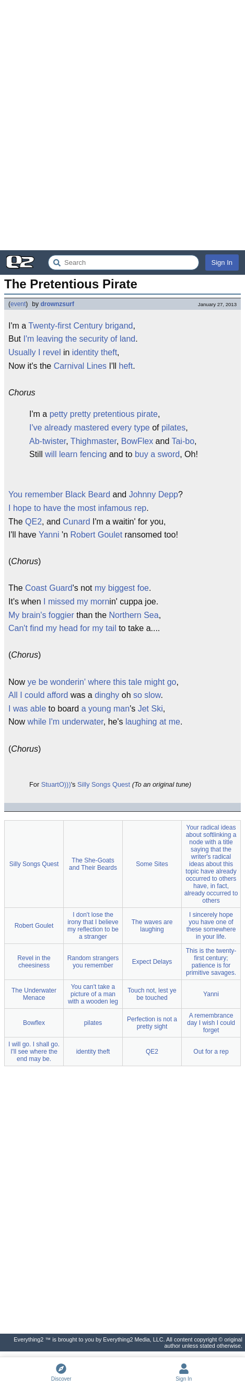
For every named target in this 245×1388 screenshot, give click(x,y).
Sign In (222, 262)
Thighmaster (93, 441)
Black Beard (87, 494)
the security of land (100, 338)
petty (59, 414)
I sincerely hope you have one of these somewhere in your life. (211, 925)
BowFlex (137, 441)
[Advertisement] (122, 125)
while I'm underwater (65, 721)
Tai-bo (182, 441)
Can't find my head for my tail (62, 628)
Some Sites (152, 864)
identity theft (94, 352)
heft (126, 365)
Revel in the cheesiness (33, 961)
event (18, 304)
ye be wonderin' (56, 682)
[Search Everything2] (123, 262)
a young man (105, 708)
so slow (146, 695)
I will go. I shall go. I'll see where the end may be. (34, 1052)
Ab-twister (47, 441)
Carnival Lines (80, 365)
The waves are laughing (152, 925)
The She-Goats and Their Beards (93, 864)
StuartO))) (56, 784)
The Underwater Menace (33, 994)
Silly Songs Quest (103, 784)
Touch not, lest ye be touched (151, 994)
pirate (147, 414)
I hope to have (34, 508)
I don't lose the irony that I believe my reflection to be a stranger (93, 925)
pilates (173, 427)
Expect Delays (152, 961)
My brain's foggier (41, 615)
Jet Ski (150, 708)
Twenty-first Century (65, 325)
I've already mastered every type (89, 427)
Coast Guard (49, 588)
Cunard (76, 521)
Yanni (49, 534)
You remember (35, 494)
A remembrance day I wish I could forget (211, 1023)
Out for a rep (210, 1051)
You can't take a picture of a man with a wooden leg (93, 994)
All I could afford (38, 695)
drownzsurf (57, 304)
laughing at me (152, 721)
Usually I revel (34, 352)
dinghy (107, 695)
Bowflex (34, 1023)
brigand (119, 325)
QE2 (33, 521)
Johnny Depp (153, 494)
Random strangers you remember (93, 961)
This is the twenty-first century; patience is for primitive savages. (211, 961)
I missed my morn (76, 601)
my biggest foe (122, 588)
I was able (27, 708)
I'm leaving (43, 338)
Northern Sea (134, 615)
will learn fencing (76, 454)
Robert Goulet (96, 534)
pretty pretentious (102, 414)
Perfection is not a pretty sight (152, 1023)
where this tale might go (132, 682)
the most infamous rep (105, 508)
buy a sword (157, 454)
